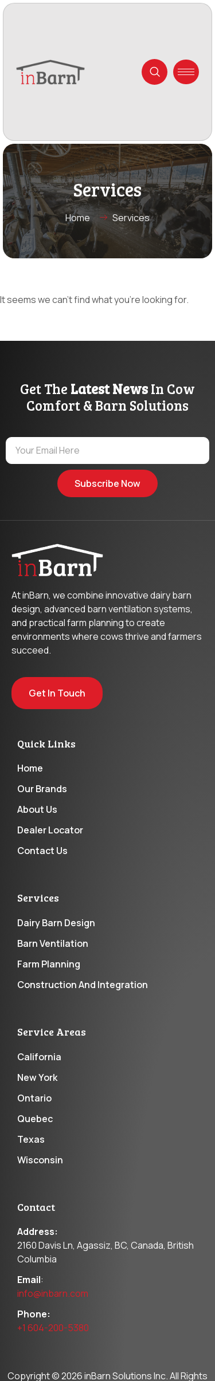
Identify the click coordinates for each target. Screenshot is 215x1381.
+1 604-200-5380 (53, 1327)
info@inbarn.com (52, 1293)
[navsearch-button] (154, 72)
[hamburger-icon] (186, 72)
